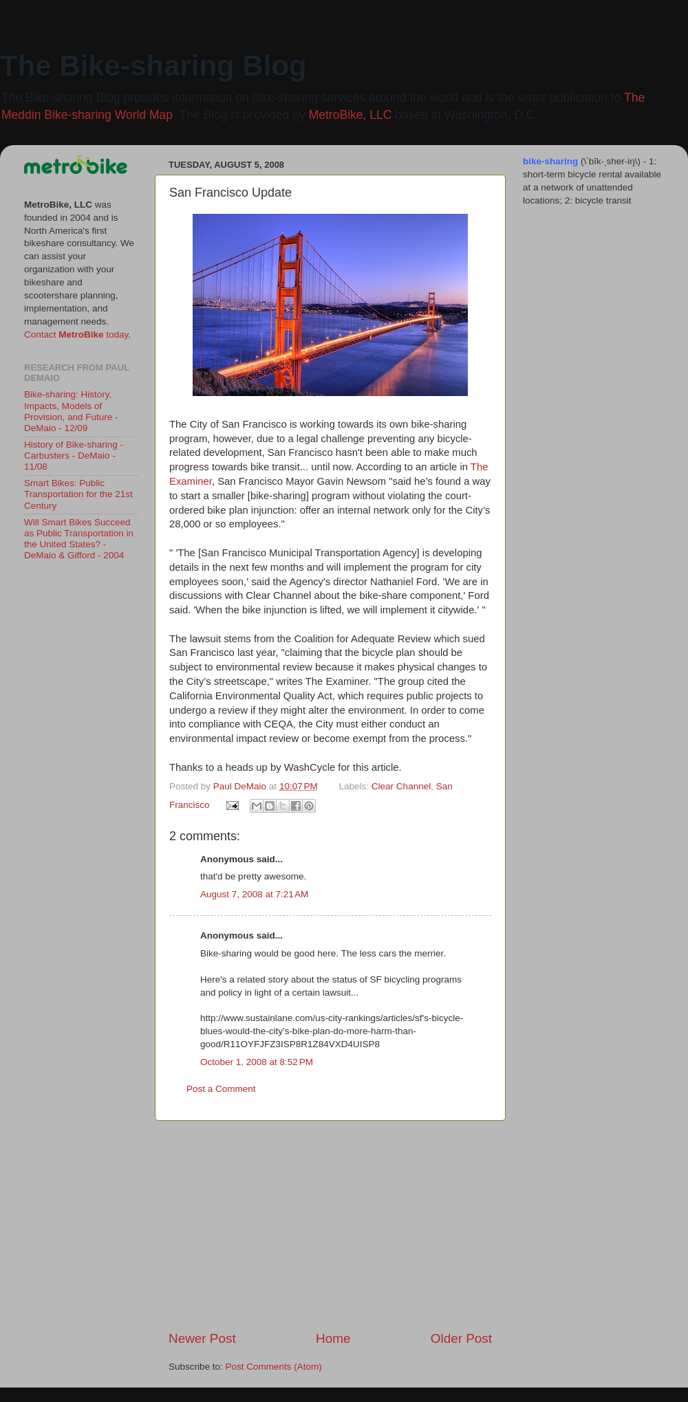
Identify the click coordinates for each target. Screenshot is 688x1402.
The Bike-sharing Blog (153, 66)
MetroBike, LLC (350, 115)
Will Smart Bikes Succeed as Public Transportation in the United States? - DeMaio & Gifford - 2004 (78, 539)
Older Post (461, 1338)
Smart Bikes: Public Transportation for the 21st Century (78, 494)
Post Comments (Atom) (274, 1366)
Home (333, 1338)
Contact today (76, 334)
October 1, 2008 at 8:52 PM (256, 1062)
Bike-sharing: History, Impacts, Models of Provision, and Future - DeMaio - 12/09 (71, 411)
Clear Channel (401, 786)
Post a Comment (221, 1089)
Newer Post (202, 1338)
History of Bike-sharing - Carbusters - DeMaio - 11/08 (73, 455)
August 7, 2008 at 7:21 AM (254, 894)
